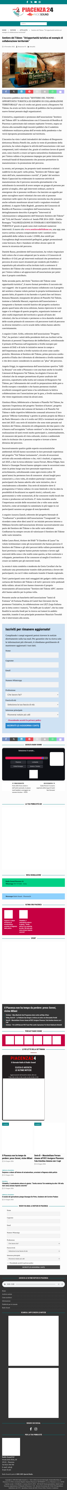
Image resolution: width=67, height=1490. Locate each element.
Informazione (6, 1301)
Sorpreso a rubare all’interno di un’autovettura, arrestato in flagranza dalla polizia (10, 924)
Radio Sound (18, 896)
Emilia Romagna (18, 766)
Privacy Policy (42, 1488)
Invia (25, 884)
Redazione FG (22, 47)
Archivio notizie (7, 1294)
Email (8, 670)
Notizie (13, 30)
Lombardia (35, 762)
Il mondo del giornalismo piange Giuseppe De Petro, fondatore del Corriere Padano (30, 1197)
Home (4, 1291)
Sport (33, 938)
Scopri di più (6, 1470)
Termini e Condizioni (52, 1488)
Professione (10, 690)
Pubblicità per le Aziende (9, 1304)
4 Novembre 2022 (9, 47)
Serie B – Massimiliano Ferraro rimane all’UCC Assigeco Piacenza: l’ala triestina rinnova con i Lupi (49, 1158)
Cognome (10, 660)
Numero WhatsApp (14, 680)
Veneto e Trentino (35, 766)
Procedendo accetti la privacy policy (24, 720)
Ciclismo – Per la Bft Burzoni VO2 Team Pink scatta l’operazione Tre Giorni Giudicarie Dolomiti (34, 1025)
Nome (8, 650)
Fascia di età (11, 700)
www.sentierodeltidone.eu (38, 229)
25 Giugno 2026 (9, 1175)
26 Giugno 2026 (9, 1161)
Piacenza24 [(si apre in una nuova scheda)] (27, 896)
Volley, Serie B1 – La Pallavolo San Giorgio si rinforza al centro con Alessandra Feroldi (31, 1018)
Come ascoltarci (7, 1297)
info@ (10, 1467)
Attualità (32, 47)
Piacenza (18, 762)
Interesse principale (14, 710)
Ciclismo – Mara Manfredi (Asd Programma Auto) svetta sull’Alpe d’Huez (27, 1015)
